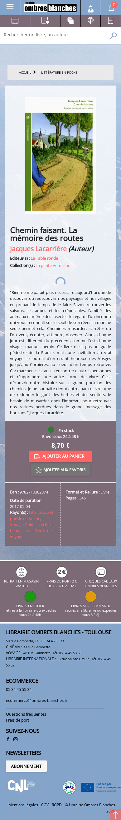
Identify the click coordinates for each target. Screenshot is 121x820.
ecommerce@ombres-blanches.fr (36, 700)
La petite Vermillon (53, 265)
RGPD (57, 804)
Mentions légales (23, 804)
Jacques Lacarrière (38, 248)
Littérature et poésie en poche (32, 515)
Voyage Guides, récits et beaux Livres (32, 527)
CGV (45, 804)
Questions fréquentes (26, 714)
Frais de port (17, 720)
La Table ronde (44, 258)
